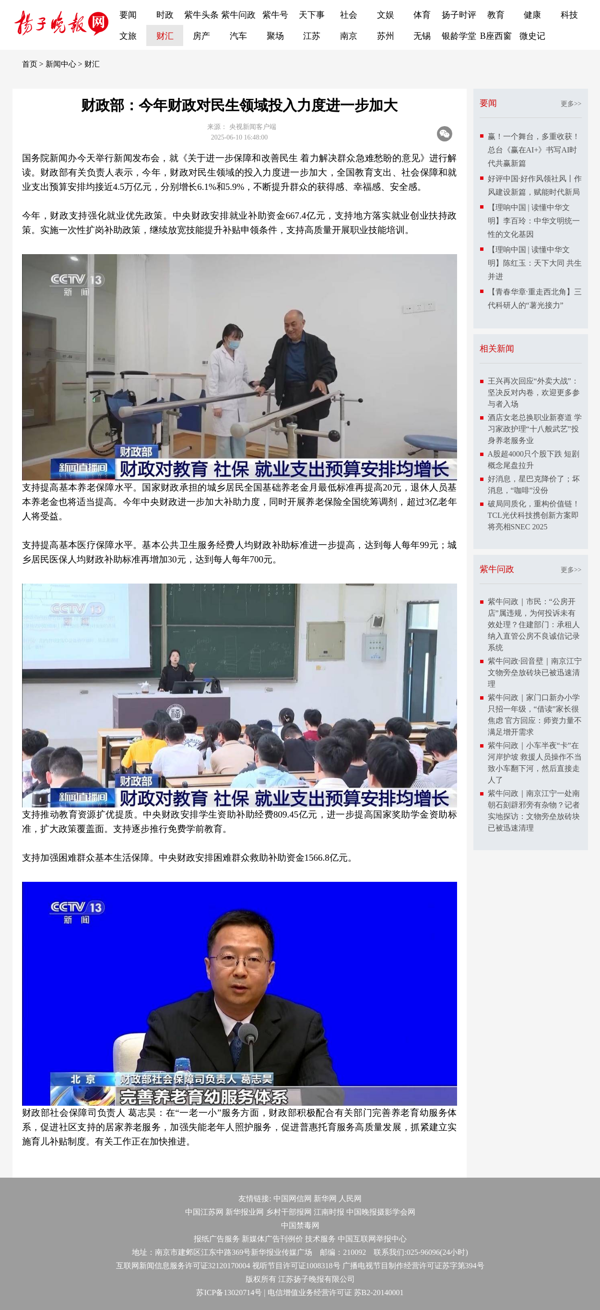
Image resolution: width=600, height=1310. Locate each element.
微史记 (532, 36)
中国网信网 (292, 1198)
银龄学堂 (459, 36)
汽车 (238, 36)
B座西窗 (496, 36)
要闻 (128, 15)
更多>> (571, 103)
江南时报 (329, 1212)
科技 (569, 15)
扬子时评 (459, 15)
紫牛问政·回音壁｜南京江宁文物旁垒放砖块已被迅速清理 (535, 672)
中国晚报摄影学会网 (380, 1212)
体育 (422, 15)
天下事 (312, 15)
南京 (348, 36)
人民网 (350, 1198)
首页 (29, 64)
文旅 (128, 36)
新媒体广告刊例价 (272, 1239)
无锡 (422, 36)
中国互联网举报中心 (372, 1239)
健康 (532, 15)
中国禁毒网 (300, 1225)
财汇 (165, 36)
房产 (201, 36)
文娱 (385, 15)
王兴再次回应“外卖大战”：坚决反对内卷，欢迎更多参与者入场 (534, 392)
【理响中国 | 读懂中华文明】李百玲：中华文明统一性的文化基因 (534, 220)
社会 (348, 15)
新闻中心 (61, 64)
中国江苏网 (204, 1212)
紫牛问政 (238, 15)
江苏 (311, 36)
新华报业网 (244, 1212)
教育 (496, 15)
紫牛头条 (201, 15)
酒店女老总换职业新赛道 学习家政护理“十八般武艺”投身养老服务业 (535, 428)
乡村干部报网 (289, 1212)
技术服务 (320, 1239)
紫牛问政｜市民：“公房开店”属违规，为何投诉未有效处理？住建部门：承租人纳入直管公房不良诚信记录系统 (534, 624)
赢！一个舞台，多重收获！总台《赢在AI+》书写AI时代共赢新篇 (534, 149)
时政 (165, 15)
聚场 (275, 36)
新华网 (325, 1198)
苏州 (385, 36)
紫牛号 (275, 15)
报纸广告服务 (217, 1239)
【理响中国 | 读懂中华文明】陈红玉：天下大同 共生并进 (535, 263)
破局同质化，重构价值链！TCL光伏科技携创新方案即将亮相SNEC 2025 (534, 515)
